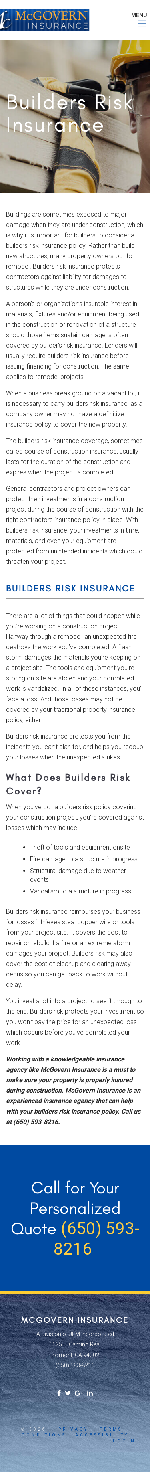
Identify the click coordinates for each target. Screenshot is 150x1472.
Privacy (73, 1429)
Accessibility (102, 1435)
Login (124, 1441)
